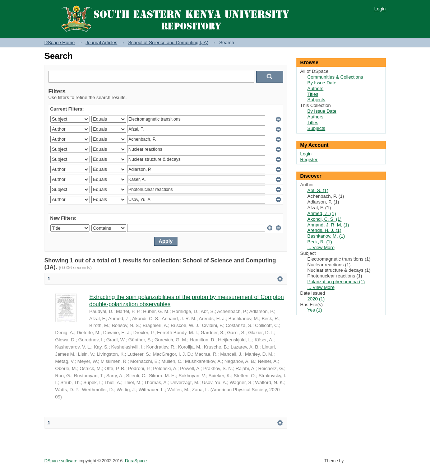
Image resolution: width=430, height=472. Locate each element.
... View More (321, 247)
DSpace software (61, 460)
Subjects (316, 99)
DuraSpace (136, 460)
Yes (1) (315, 310)
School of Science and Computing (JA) (168, 42)
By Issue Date (322, 82)
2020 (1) (316, 299)
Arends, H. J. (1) (325, 230)
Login (380, 8)
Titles (313, 94)
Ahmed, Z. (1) (322, 213)
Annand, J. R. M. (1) (328, 225)
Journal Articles (101, 42)
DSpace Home (60, 42)
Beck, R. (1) (320, 241)
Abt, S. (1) (318, 190)
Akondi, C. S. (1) (325, 219)
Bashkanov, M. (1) (326, 236)
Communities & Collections (335, 77)
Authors (316, 88)
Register (309, 159)
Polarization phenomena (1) (336, 281)
